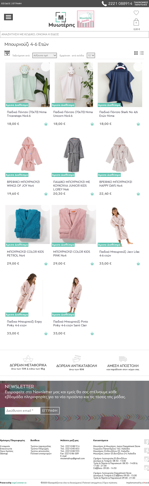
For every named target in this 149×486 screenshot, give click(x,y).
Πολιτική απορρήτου (92, 483)
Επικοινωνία (6, 449)
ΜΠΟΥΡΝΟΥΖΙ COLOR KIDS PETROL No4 (25, 253)
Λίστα (142, 53)
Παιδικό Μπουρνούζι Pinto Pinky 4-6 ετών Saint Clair (70, 323)
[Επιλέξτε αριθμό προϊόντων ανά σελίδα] (91, 55)
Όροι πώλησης (110, 483)
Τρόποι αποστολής (40, 451)
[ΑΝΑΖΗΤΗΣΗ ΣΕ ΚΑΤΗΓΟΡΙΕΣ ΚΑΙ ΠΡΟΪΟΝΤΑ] (74, 34)
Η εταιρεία (5, 446)
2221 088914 (120, 3)
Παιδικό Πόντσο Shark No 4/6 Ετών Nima (118, 114)
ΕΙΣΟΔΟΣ (6, 3)
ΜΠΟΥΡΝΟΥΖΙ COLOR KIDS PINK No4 (71, 253)
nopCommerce (19, 482)
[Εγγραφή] (22, 410)
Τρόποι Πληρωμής (40, 449)
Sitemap (4, 453)
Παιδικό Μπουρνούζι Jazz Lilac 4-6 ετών (119, 253)
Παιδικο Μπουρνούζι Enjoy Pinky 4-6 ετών (24, 323)
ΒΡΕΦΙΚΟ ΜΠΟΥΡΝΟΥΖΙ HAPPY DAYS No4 (115, 183)
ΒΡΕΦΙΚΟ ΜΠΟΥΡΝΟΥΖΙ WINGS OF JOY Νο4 (23, 183)
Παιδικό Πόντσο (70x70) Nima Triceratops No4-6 (26, 114)
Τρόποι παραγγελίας (41, 446)
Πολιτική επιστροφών (41, 453)
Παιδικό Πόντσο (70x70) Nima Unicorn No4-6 (73, 114)
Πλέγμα (136, 53)
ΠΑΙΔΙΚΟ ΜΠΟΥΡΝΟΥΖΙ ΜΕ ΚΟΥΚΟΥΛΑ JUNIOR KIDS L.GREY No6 (71, 185)
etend (145, 483)
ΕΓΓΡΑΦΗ (17, 3)
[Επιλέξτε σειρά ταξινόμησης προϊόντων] (44, 55)
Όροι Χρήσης (6, 451)
